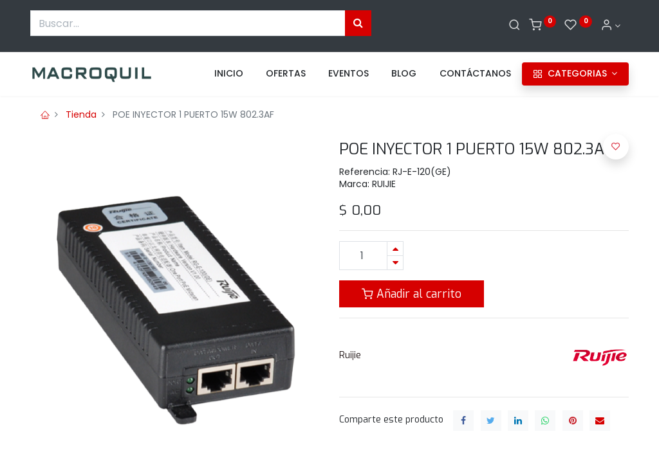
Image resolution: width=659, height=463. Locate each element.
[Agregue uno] (395, 248)
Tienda (81, 114)
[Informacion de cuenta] (610, 25)
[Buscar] (514, 25)
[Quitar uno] (395, 262)
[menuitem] (228, 74)
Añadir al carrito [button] (411, 294)
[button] (616, 146)
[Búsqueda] (358, 23)
